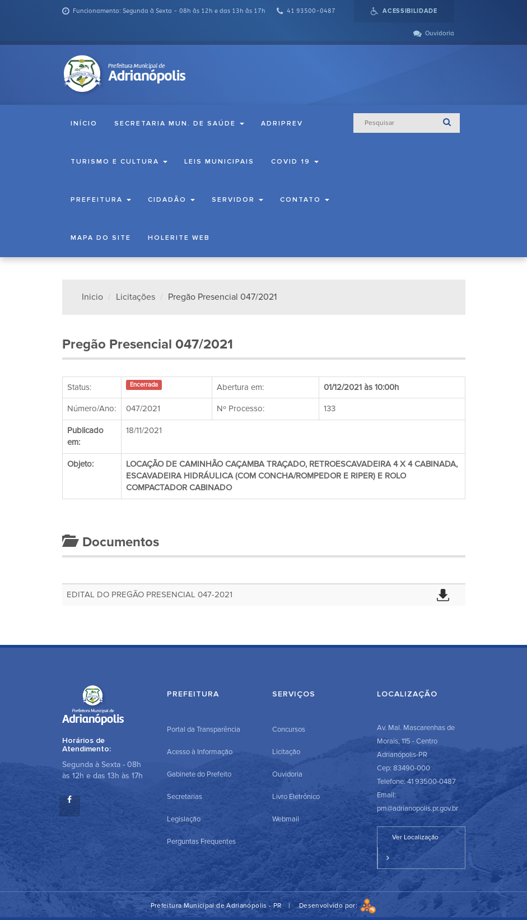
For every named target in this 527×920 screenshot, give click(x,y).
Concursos (288, 729)
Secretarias (184, 796)
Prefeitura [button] (101, 200)
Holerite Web (179, 238)
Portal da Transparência (203, 729)
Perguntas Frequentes (201, 841)
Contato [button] (304, 200)
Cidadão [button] (171, 200)
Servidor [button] (237, 200)
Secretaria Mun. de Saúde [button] (179, 123)
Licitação (286, 751)
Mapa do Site (101, 238)
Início (84, 123)
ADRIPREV (282, 123)
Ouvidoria (287, 774)
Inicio (92, 297)
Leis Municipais (219, 161)
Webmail (285, 819)
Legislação (183, 819)
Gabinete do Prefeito (199, 774)
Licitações (135, 297)
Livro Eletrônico (296, 796)
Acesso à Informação (199, 751)
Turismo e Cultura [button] (119, 161)
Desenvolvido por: (337, 906)
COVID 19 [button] (295, 161)
